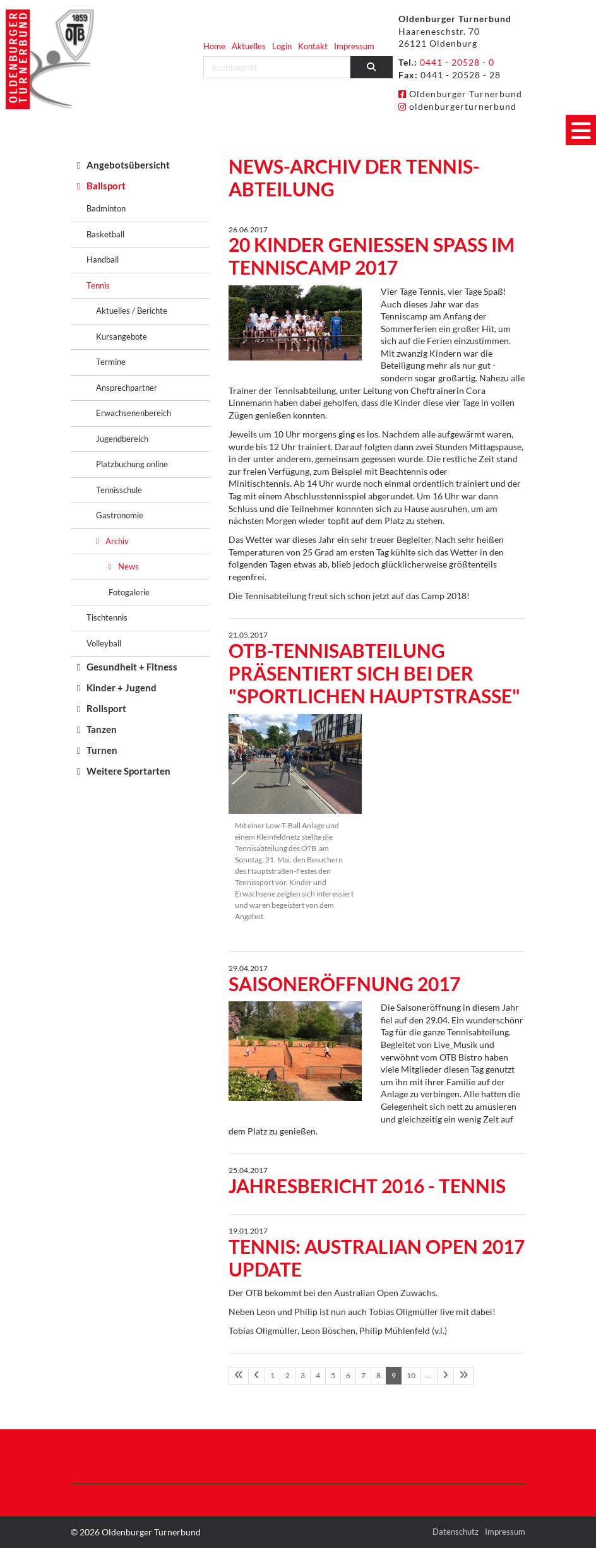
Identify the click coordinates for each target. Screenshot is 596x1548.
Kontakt (313, 46)
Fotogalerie (129, 592)
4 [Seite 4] (318, 1375)
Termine (111, 362)
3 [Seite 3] (303, 1375)
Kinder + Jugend (121, 687)
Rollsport (106, 708)
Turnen (101, 750)
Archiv (117, 541)
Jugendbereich (122, 439)
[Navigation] (581, 130)
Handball (102, 259)
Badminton (106, 208)
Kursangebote (121, 336)
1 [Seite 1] (272, 1375)
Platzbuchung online (132, 464)
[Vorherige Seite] (256, 1375)
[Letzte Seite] (463, 1375)
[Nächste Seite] (445, 1375)
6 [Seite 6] (348, 1375)
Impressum (354, 46)
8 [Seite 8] (378, 1375)
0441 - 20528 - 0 (457, 62)
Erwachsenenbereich (133, 413)
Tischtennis (107, 617)
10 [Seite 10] (411, 1375)
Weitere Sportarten (128, 771)
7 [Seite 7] (363, 1375)
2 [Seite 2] (287, 1375)
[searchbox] (276, 67)
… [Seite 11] (429, 1375)
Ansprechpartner (126, 388)
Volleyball (103, 643)
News (128, 566)
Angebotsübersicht (128, 164)
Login (282, 46)
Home (214, 46)
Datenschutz (455, 1532)
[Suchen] (371, 67)
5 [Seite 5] (333, 1375)
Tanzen (101, 729)
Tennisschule (119, 490)
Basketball (105, 234)
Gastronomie (119, 515)
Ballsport (106, 185)
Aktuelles (249, 46)
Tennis (98, 285)
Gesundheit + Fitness (131, 666)
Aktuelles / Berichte (131, 311)
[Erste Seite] (239, 1375)
